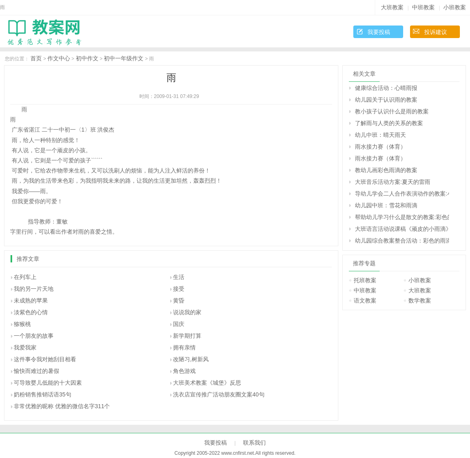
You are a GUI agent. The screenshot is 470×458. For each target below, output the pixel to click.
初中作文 (87, 58)
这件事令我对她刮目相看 (45, 359)
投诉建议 (435, 32)
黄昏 (178, 300)
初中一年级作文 (123, 58)
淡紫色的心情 (31, 312)
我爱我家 (25, 347)
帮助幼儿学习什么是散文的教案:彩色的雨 (402, 217)
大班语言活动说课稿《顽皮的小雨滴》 (402, 229)
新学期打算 (187, 335)
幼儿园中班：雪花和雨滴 (386, 205)
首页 (36, 58)
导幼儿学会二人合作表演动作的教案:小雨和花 (402, 193)
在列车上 (25, 277)
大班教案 (392, 7)
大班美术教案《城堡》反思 (207, 382)
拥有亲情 (184, 347)
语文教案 (365, 300)
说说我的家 (187, 312)
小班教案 (454, 7)
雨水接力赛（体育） (380, 146)
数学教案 (419, 300)
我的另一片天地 (33, 288)
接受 (178, 288)
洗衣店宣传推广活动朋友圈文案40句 (219, 394)
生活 (178, 277)
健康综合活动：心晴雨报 (386, 88)
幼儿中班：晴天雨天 (380, 135)
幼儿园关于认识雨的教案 (386, 99)
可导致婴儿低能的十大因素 (48, 382)
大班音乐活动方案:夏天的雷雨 (392, 182)
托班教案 (365, 280)
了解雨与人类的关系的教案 (389, 123)
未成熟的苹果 (31, 300)
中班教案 (423, 7)
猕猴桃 (22, 324)
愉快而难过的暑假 (36, 371)
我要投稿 (378, 32)
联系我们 (254, 442)
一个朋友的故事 (33, 335)
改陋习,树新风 (191, 359)
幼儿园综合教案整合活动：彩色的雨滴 (402, 240)
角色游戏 (184, 371)
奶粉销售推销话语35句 (42, 394)
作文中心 (58, 58)
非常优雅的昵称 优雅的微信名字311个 (62, 406)
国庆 (178, 324)
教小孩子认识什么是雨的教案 (392, 111)
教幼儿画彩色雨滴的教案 (386, 170)
